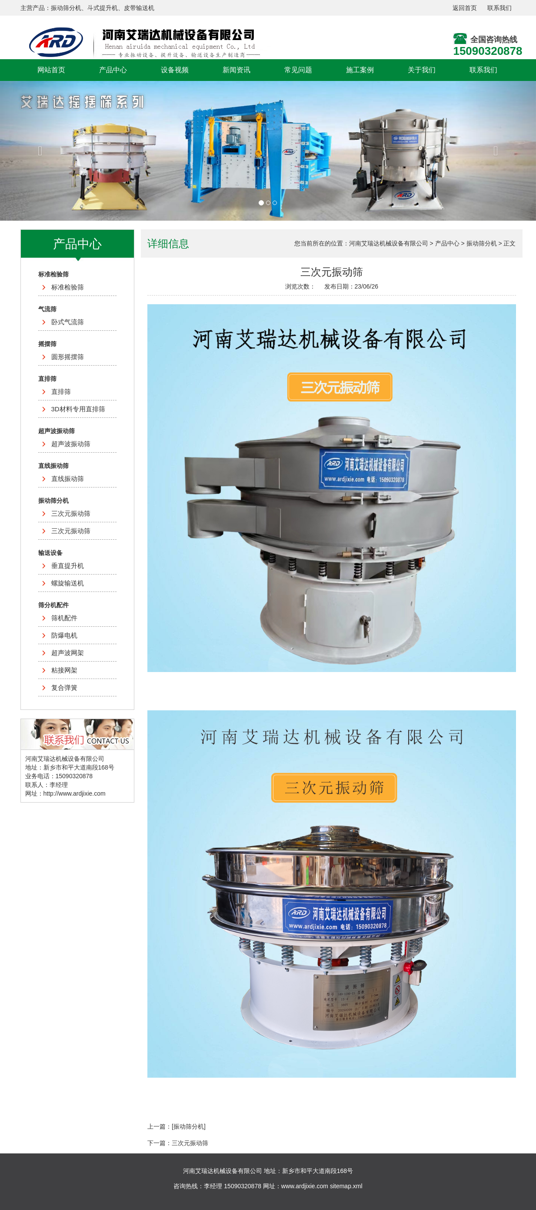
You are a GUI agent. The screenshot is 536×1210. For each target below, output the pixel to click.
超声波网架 (67, 652)
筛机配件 (64, 618)
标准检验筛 (67, 287)
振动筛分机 (481, 243)
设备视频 (175, 70)
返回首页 (465, 7)
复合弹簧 (64, 687)
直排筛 (61, 391)
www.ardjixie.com (304, 1186)
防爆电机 (64, 635)
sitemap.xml (346, 1186)
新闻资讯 (236, 70)
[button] (40, 151)
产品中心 (113, 70)
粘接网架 (64, 670)
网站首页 (51, 70)
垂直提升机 (67, 565)
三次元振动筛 (70, 513)
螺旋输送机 (67, 583)
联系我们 (499, 7)
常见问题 (298, 70)
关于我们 (422, 70)
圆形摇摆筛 (67, 356)
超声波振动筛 (70, 443)
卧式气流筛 (67, 322)
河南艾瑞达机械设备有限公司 (388, 243)
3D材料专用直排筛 (78, 409)
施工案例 (360, 70)
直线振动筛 (67, 478)
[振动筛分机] (189, 1126)
